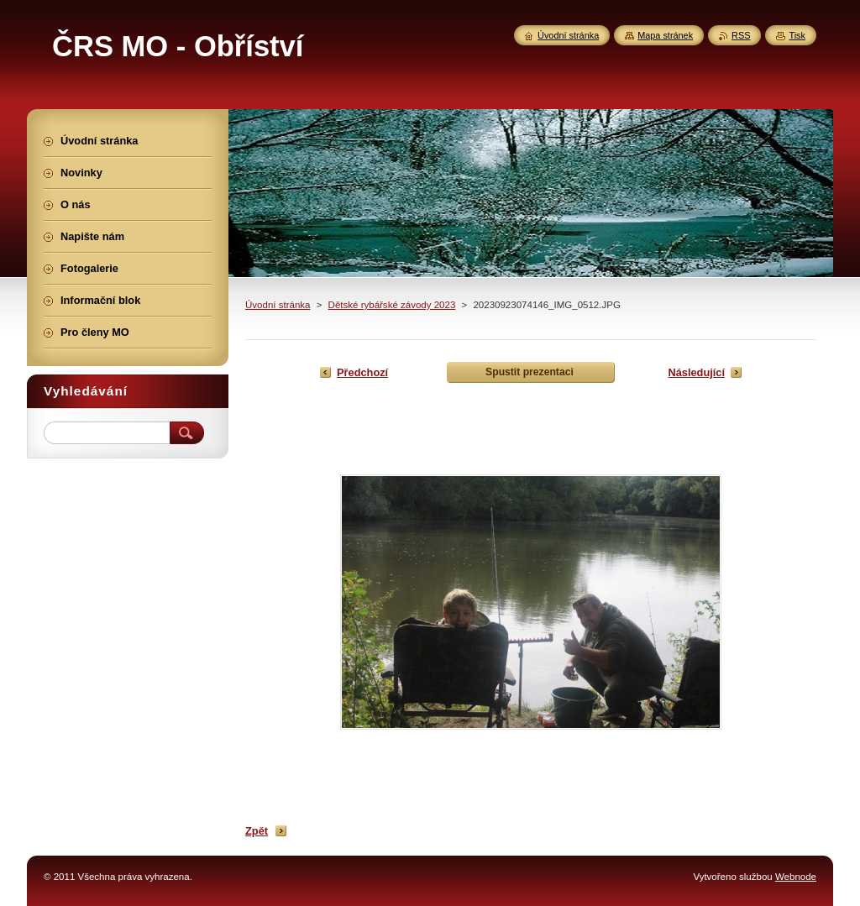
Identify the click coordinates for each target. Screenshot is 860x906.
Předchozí (362, 372)
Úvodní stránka (277, 305)
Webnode (795, 877)
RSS (741, 35)
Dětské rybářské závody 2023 (392, 305)
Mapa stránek (665, 35)
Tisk (797, 35)
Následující (696, 372)
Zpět (256, 831)
